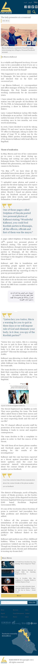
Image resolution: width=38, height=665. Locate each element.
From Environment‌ (18, 613)
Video (26, 610)
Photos (15, 617)
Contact (27, 613)
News (2, 610)
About (27, 617)
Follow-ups (4, 617)
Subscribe (32, 602)
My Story (15, 610)
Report (3, 613)
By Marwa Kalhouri (9, 57)
